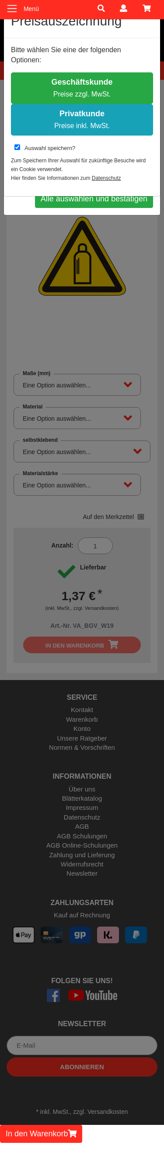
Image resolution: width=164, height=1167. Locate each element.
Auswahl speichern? (44, 147)
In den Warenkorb (41, 1133)
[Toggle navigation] (12, 8)
